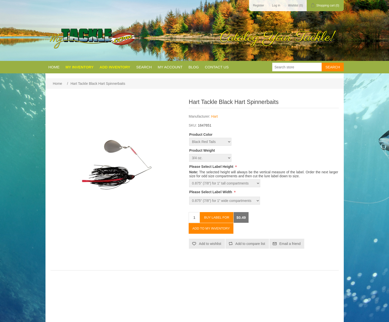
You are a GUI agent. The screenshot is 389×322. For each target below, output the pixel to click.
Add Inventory (115, 67)
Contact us (217, 67)
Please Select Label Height (211, 167)
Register (258, 5)
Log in (276, 5)
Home (54, 67)
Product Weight (202, 151)
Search (144, 67)
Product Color (200, 135)
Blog (193, 67)
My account (170, 67)
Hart (214, 116)
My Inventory (80, 67)
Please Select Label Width (211, 192)
